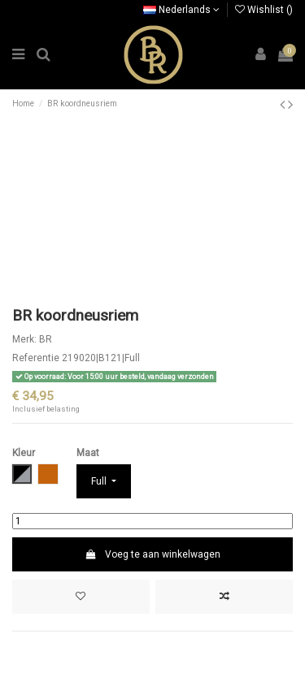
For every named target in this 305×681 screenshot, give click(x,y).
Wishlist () (264, 9)
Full (100, 481)
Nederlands (181, 9)
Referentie (35, 358)
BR (45, 339)
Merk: (24, 339)
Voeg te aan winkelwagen (152, 554)
